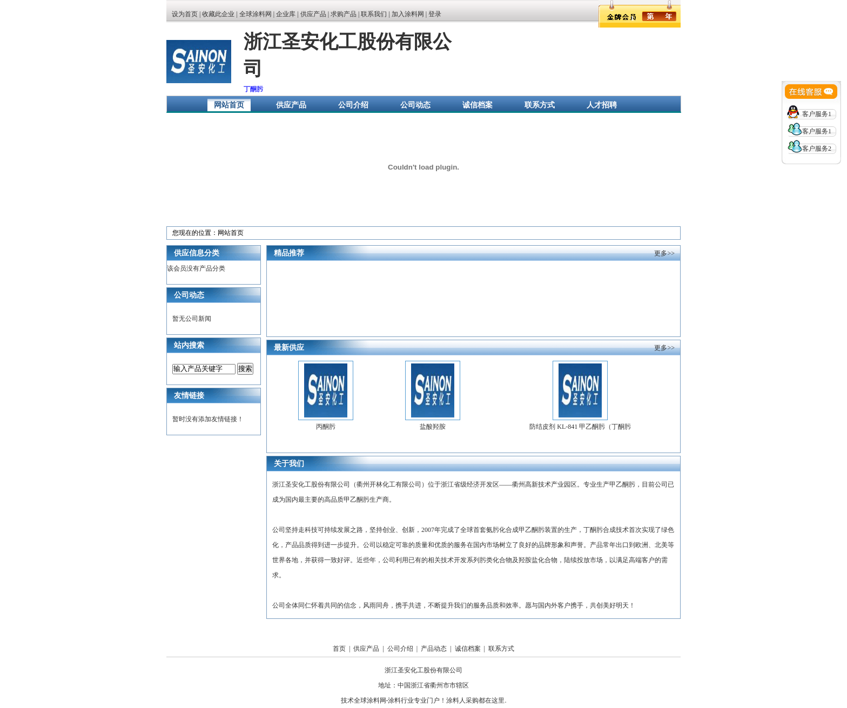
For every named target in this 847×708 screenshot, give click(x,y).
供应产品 (313, 14)
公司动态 (415, 105)
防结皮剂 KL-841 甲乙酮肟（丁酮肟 (580, 426)
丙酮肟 (325, 426)
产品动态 (434, 648)
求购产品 (344, 14)
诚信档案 (477, 105)
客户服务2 (816, 148)
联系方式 (540, 105)
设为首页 (185, 14)
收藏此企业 (218, 14)
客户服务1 (816, 114)
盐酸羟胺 (433, 426)
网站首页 (229, 105)
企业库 (285, 14)
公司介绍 (353, 105)
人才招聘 (602, 105)
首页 (339, 648)
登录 (434, 14)
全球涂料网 (255, 14)
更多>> (664, 253)
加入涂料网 (408, 14)
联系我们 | (376, 14)
